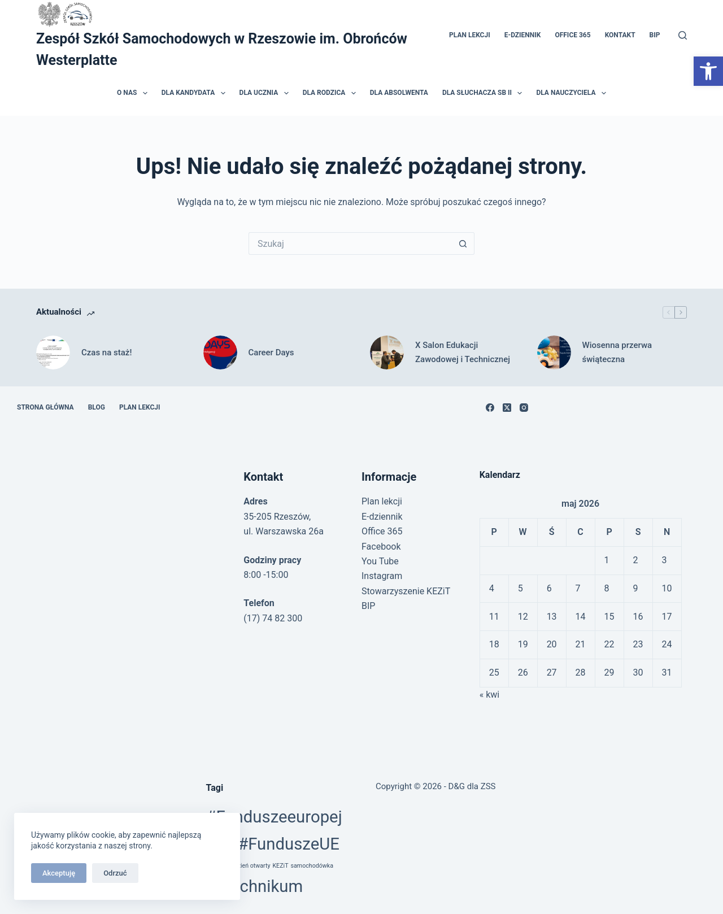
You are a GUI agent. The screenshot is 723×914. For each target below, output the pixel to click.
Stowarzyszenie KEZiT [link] (406, 591)
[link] (708, 71)
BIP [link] (655, 35)
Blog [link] (96, 407)
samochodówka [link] (311, 865)
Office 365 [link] (572, 35)
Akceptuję (58, 873)
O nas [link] (134, 93)
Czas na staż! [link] (106, 352)
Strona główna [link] (45, 407)
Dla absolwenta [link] (399, 93)
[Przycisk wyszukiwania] (463, 243)
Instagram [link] (382, 576)
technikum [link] (264, 886)
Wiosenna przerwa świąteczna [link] (617, 352)
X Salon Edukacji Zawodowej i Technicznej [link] (462, 352)
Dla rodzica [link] (331, 93)
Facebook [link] (381, 546)
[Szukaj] (682, 35)
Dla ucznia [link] (266, 93)
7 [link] (578, 588)
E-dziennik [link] (522, 35)
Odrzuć (115, 873)
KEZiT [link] (280, 865)
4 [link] (491, 588)
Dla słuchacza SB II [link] (484, 93)
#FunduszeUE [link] (288, 844)
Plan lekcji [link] (469, 35)
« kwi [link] (490, 694)
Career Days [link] (271, 352)
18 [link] (494, 644)
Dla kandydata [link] (196, 93)
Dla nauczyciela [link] (573, 93)
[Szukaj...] (350, 243)
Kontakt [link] (620, 35)
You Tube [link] (380, 561)
